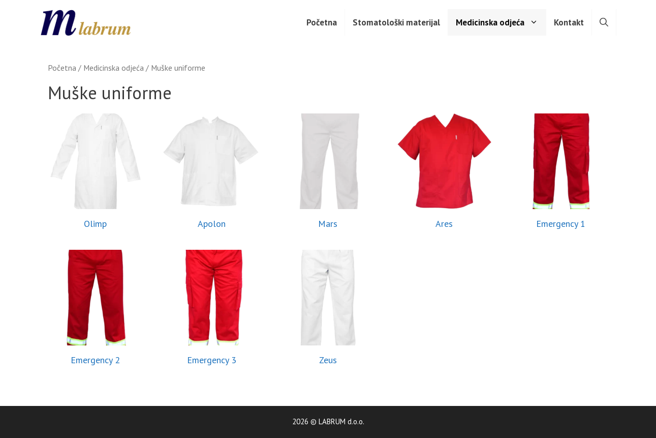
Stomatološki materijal (396, 22)
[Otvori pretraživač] (604, 22)
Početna (321, 22)
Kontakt (569, 22)
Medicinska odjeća (501, 22)
